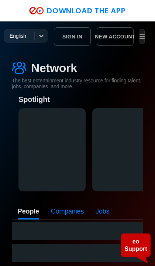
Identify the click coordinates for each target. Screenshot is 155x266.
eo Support (135, 245)
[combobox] (10, 36)
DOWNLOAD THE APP (77, 10)
